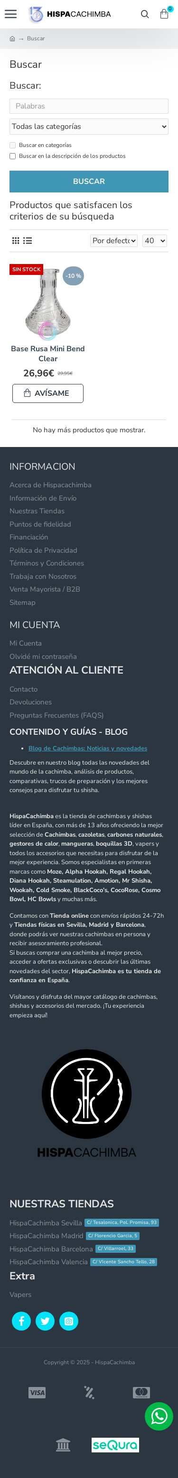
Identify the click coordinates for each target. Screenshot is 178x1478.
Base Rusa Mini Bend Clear (48, 354)
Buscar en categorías (40, 145)
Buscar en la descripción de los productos (67, 156)
